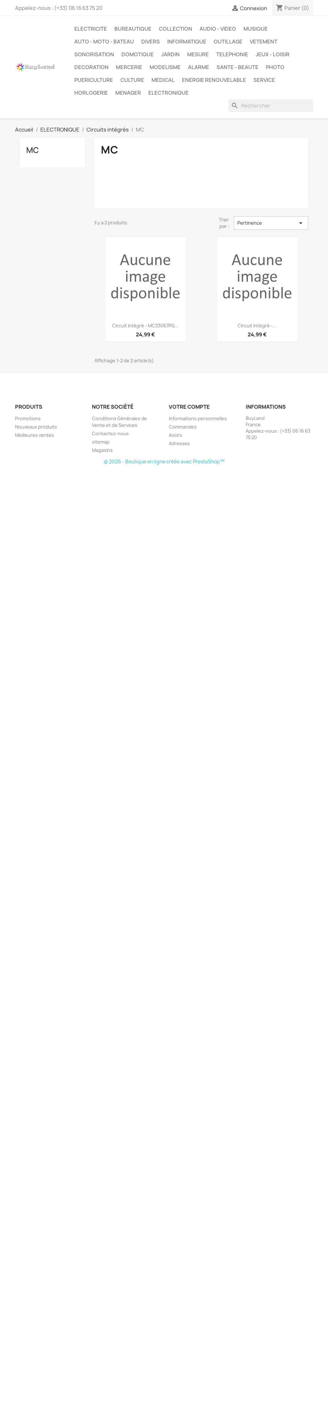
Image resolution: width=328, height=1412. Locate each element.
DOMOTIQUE (137, 54)
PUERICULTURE (93, 80)
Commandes (183, 427)
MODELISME (165, 67)
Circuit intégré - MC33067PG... (145, 326)
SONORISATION (94, 54)
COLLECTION (175, 28)
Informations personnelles (198, 418)
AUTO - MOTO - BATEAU (104, 41)
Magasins (102, 450)
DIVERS (150, 41)
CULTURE (132, 80)
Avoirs (175, 435)
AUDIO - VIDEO (218, 28)
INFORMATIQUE (186, 41)
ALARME (198, 67)
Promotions (28, 418)
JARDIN (170, 54)
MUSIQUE (255, 28)
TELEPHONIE (232, 54)
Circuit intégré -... (257, 326)
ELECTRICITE (90, 28)
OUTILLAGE (228, 41)
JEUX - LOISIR (273, 54)
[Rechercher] (270, 105)
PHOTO (275, 67)
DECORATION (91, 67)
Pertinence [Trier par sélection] (271, 223)
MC (32, 150)
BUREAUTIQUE (133, 28)
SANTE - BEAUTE (237, 67)
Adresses (179, 443)
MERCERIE (129, 67)
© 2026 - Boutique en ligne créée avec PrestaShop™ (164, 461)
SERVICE (264, 80)
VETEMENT (263, 41)
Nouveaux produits (36, 427)
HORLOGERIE (91, 92)
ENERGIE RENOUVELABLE (214, 80)
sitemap (101, 442)
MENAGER (128, 92)
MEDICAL (163, 80)
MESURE (198, 54)
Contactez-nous (110, 433)
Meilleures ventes (34, 435)
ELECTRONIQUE (168, 92)
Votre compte (189, 406)
